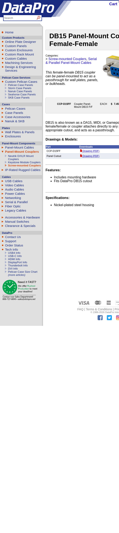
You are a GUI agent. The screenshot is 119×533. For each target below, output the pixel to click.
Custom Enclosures (19, 50)
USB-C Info (15, 256)
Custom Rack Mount (19, 54)
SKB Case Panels (19, 97)
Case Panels (14, 112)
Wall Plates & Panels (19, 132)
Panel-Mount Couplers (22, 151)
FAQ (80, 309)
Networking (13, 198)
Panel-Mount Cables (19, 147)
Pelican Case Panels (20, 85)
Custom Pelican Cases (21, 81)
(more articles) (16, 274)
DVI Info (13, 268)
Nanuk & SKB (15, 121)
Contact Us (13, 237)
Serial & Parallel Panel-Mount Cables (71, 60)
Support (10, 241)
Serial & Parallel (16, 202)
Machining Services (19, 62)
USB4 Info (14, 252)
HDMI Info (14, 259)
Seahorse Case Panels (22, 94)
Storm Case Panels (19, 88)
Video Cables (14, 185)
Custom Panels (16, 46)
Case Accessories (17, 117)
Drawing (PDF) (89, 151)
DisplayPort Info (17, 262)
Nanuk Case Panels (20, 91)
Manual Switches (17, 221)
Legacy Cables (15, 210)
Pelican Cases (15, 108)
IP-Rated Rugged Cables (23, 170)
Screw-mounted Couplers (24, 165)
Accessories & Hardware (22, 217)
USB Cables (13, 181)
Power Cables (15, 193)
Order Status (14, 245)
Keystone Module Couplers (24, 162)
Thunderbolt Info (18, 265)
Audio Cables (14, 189)
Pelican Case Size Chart (22, 271)
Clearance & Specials (20, 226)
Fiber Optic (13, 206)
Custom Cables (16, 58)
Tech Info (11, 249)
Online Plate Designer (20, 41)
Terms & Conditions (99, 309)
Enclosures (13, 136)
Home (9, 32)
